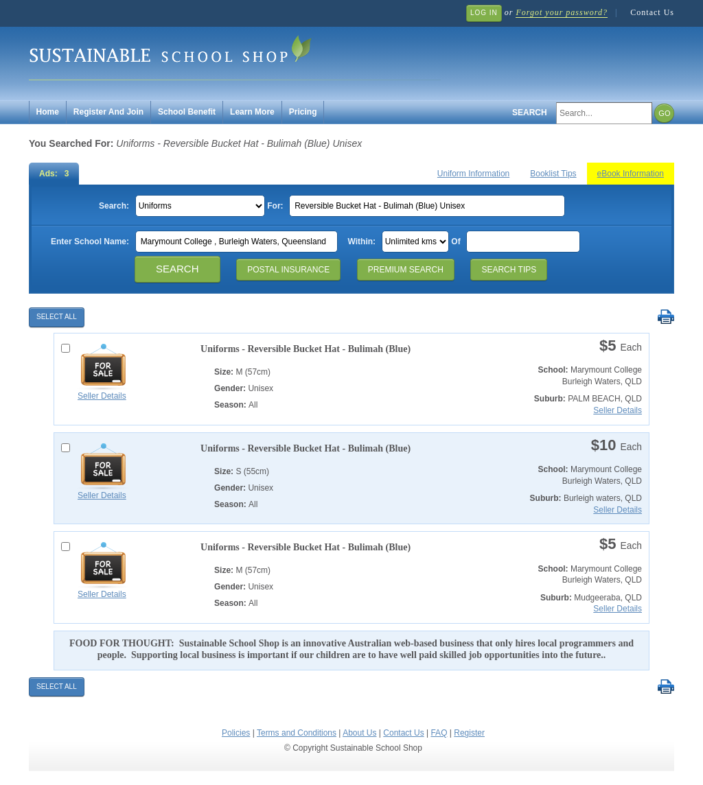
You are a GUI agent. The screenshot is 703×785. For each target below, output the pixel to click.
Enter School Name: (90, 241)
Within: (362, 241)
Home (47, 112)
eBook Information (630, 173)
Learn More (252, 112)
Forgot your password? (561, 12)
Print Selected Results (665, 317)
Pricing (303, 112)
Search (529, 112)
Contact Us (652, 12)
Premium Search (405, 269)
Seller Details (102, 396)
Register (469, 733)
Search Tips (508, 269)
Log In (484, 12)
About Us (359, 733)
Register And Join (108, 112)
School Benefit (187, 112)
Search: (114, 206)
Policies (236, 733)
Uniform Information (473, 173)
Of (455, 241)
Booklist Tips (553, 173)
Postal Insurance (288, 269)
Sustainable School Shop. (235, 55)
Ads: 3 (54, 173)
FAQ (438, 733)
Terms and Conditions (296, 733)
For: (275, 206)
